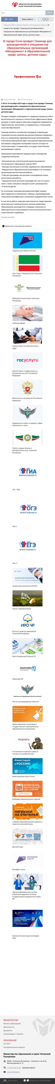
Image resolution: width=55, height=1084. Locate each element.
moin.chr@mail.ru (13, 1072)
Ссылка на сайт (7, 217)
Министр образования (12, 1024)
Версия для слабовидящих (40, 1080)
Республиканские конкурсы (14, 1047)
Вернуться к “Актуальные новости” (18, 226)
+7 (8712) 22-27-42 (14, 1068)
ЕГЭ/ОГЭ (7, 1044)
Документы (8, 1031)
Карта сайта (12, 1081)
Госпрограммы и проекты (13, 1034)
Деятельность (9, 1027)
